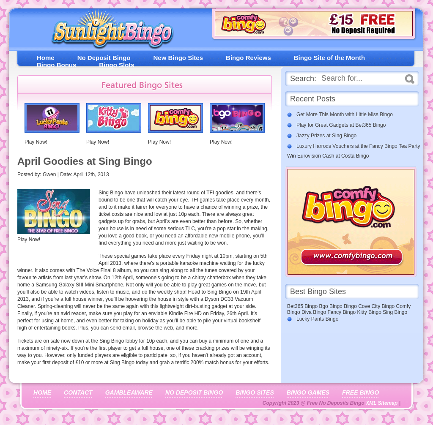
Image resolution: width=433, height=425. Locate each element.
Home (46, 57)
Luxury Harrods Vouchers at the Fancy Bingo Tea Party (358, 146)
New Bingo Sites (178, 57)
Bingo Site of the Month (329, 57)
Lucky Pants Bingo (317, 319)
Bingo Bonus (56, 64)
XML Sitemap (381, 403)
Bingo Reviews (248, 57)
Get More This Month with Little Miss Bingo (344, 114)
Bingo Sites (255, 392)
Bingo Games (308, 392)
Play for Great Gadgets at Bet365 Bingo (341, 125)
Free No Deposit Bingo (109, 31)
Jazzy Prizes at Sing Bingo (326, 136)
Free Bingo (360, 392)
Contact (78, 392)
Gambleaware (129, 392)
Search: (303, 78)
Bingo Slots (116, 64)
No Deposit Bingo (104, 57)
